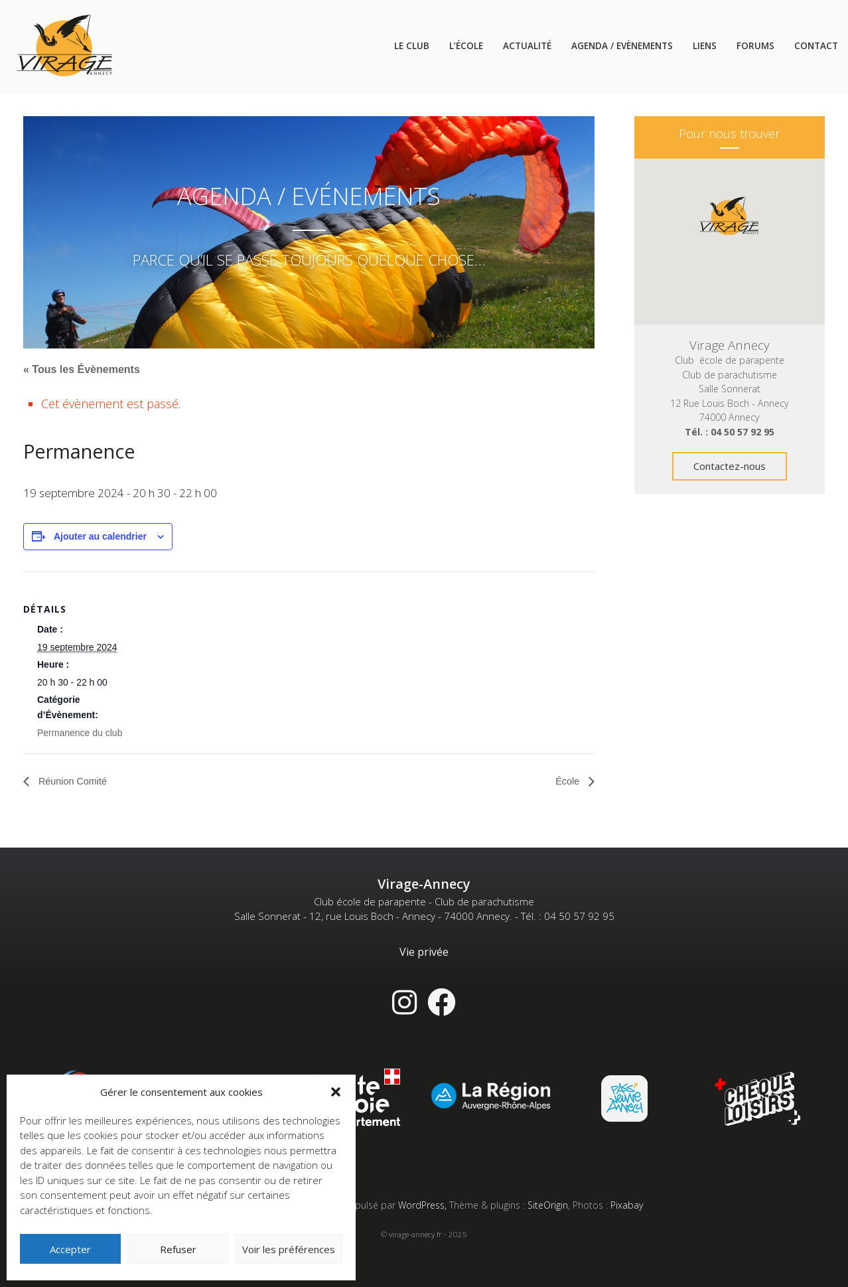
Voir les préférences (288, 1249)
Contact (816, 46)
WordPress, (423, 1205)
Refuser (178, 1249)
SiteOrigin (548, 1205)
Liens (705, 46)
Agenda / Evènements (622, 46)
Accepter (70, 1249)
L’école (466, 46)
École (567, 781)
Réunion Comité (75, 781)
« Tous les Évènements (81, 369)
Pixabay (626, 1205)
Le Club (411, 46)
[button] (335, 1091)
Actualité (527, 46)
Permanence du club (79, 732)
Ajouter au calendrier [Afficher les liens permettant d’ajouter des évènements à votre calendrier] (100, 536)
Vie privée (424, 952)
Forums (755, 46)
